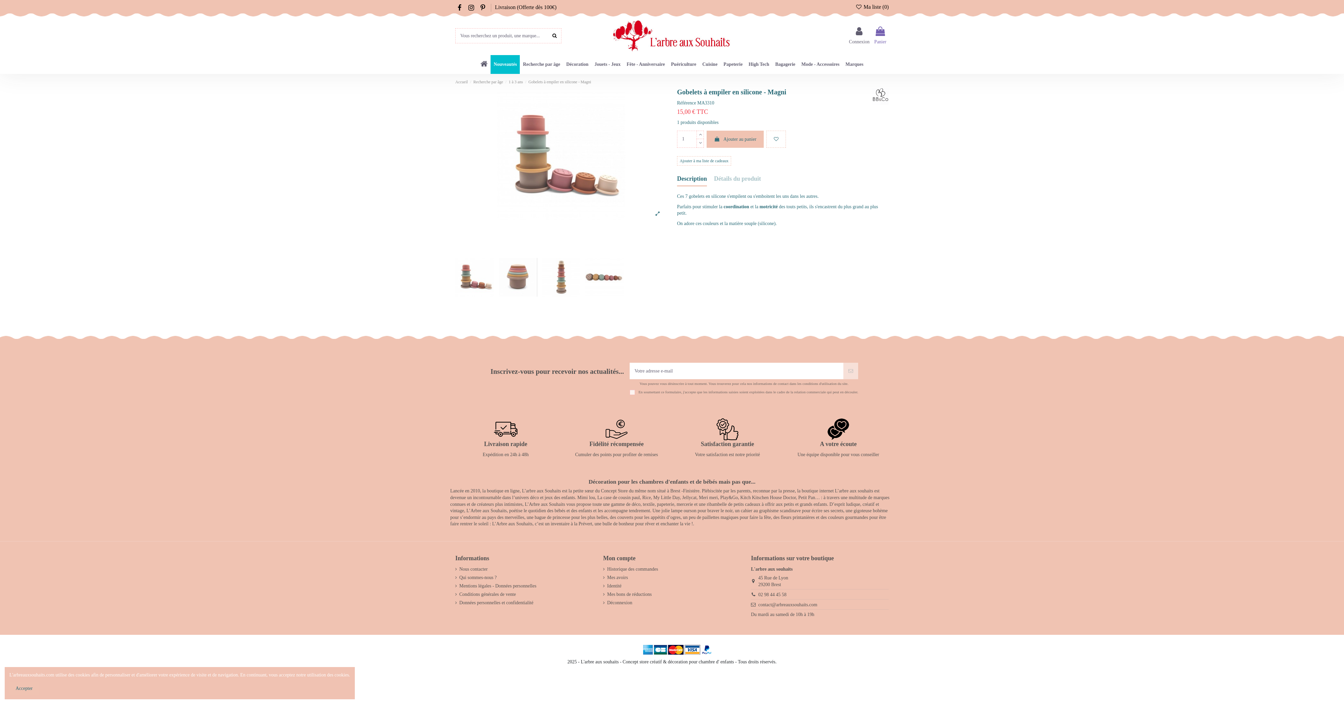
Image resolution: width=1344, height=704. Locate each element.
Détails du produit (737, 179)
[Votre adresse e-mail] (736, 371)
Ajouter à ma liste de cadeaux (704, 161)
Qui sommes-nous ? (478, 577)
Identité (614, 585)
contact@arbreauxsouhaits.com (787, 604)
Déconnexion (619, 602)
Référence (686, 102)
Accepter (24, 688)
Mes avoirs (617, 577)
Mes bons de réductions (629, 594)
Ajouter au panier (735, 139)
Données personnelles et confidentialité (496, 602)
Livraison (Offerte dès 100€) (525, 7)
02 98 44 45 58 (772, 594)
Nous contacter (473, 569)
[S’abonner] (850, 371)
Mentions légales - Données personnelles (497, 585)
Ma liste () (872, 7)
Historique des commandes (632, 569)
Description (692, 179)
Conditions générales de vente (487, 594)
